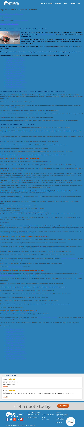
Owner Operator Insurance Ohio (14, 329)
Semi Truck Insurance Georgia (14, 343)
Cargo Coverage (45, 419)
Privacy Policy (26, 425)
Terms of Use (32, 425)
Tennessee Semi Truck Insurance (15, 340)
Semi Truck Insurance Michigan (14, 333)
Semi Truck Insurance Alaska (14, 354)
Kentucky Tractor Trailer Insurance (15, 331)
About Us (66, 3)
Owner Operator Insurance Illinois (15, 336)
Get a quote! (63, 405)
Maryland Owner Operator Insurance (16, 358)
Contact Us (72, 3)
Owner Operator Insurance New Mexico (16, 353)
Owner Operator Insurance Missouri (15, 347)
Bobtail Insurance (31, 416)
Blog (79, 3)
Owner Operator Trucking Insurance (47, 317)
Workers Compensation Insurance (11, 14)
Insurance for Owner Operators (69, 258)
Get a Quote (58, 3)
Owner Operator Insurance (46, 3)
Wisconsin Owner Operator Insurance (16, 338)
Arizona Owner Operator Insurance (21, 20)
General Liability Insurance (48, 414)
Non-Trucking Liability (32, 417)
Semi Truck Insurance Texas (13, 349)
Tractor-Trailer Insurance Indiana (14, 334)
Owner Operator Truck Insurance (46, 34)
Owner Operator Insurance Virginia (15, 342)
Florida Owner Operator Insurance (15, 345)
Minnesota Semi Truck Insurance (15, 356)
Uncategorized (7, 20)
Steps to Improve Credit (15, 266)
